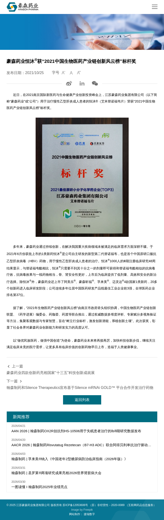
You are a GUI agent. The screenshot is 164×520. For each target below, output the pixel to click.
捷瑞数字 (89, 514)
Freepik (88, 509)
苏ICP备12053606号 (75, 505)
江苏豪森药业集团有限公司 (33, 505)
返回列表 (82, 400)
